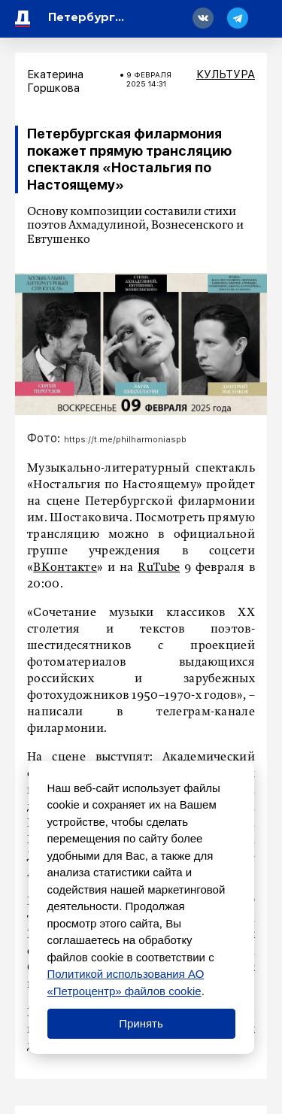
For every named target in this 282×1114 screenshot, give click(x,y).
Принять (141, 1023)
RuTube (159, 568)
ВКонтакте (65, 568)
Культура (225, 74)
